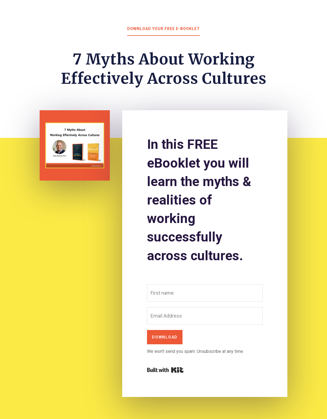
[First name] (205, 293)
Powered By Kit (165, 370)
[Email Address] (205, 315)
